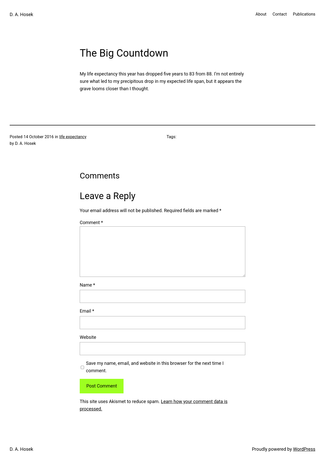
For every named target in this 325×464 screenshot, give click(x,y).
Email (87, 311)
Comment (91, 222)
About (260, 14)
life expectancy (73, 136)
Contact (280, 14)
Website (88, 337)
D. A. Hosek (21, 14)
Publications (304, 14)
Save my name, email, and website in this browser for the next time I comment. (155, 366)
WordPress (304, 449)
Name (87, 285)
